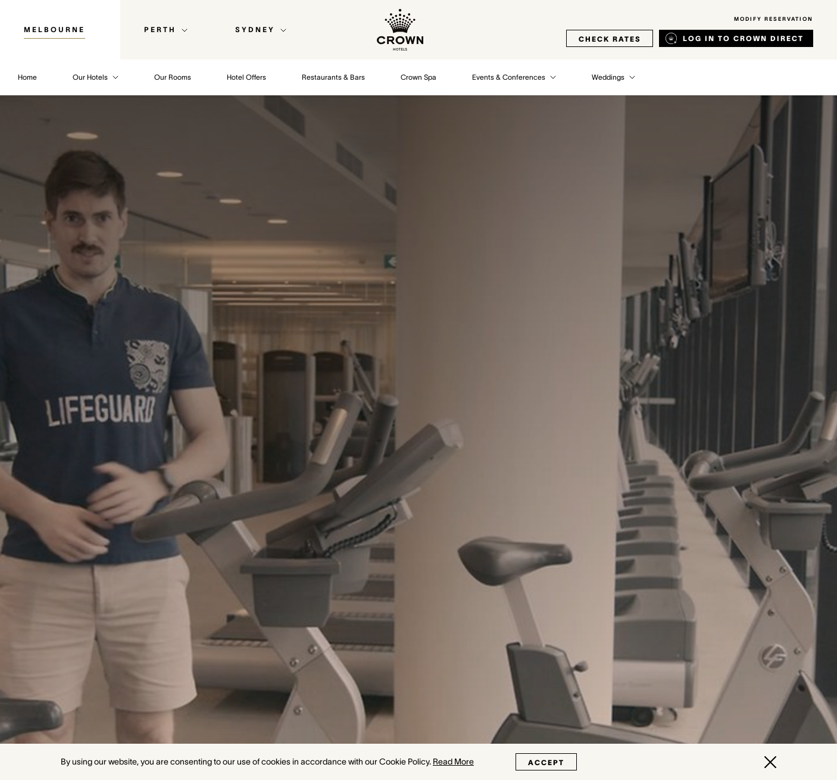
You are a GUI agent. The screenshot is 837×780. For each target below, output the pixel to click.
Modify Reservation (773, 19)
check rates (610, 39)
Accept (546, 762)
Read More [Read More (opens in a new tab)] (453, 761)
